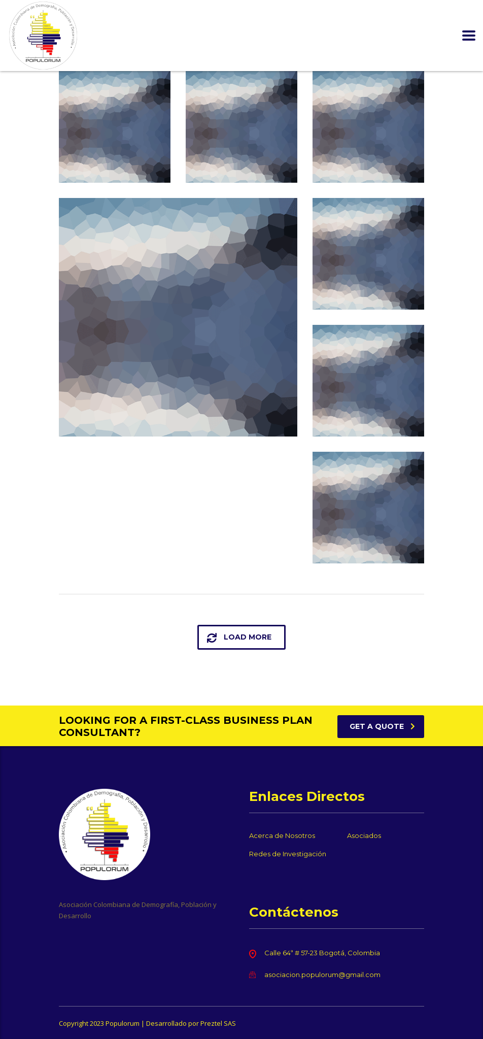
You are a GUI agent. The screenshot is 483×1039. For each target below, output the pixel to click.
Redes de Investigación (287, 854)
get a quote (382, 726)
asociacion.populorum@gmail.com (322, 974)
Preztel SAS (218, 1023)
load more (239, 637)
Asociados (364, 835)
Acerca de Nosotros (282, 835)
